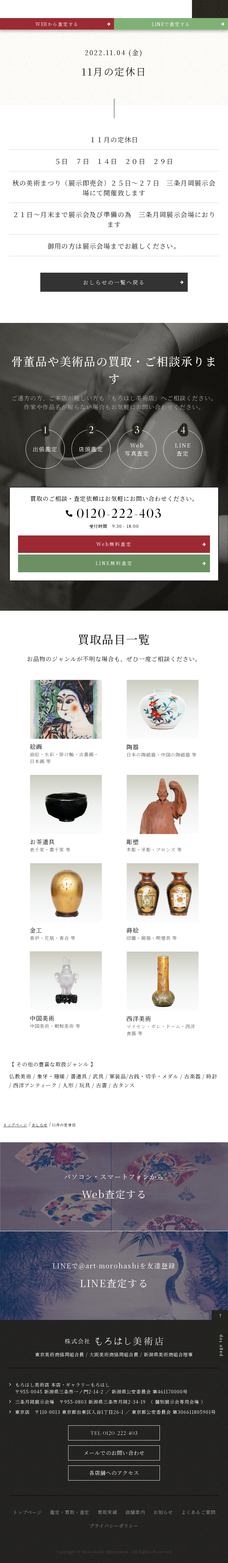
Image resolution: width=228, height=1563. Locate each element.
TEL (201, 9)
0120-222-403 (119, 512)
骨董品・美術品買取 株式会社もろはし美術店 (34, 9)
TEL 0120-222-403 (114, 1432)
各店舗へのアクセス (114, 1472)
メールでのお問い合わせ (114, 1452)
